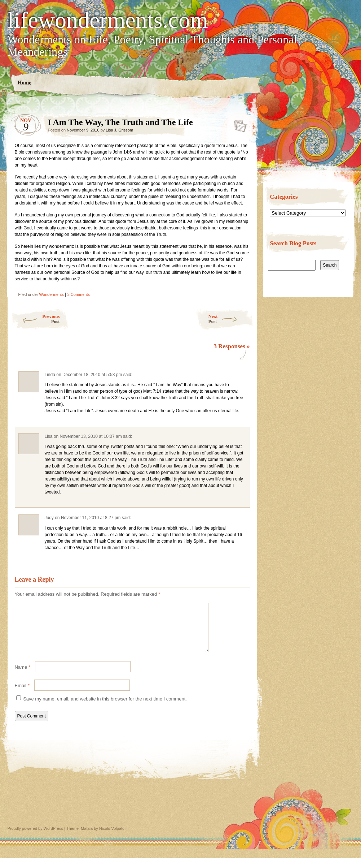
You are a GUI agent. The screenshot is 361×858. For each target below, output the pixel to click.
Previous (35, 319)
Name (22, 675)
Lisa (49, 436)
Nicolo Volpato (111, 837)
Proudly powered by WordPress (35, 837)
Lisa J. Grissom (119, 130)
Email (22, 694)
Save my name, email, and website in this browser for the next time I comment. (105, 707)
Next (231, 319)
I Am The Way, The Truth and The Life (238, 123)
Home (24, 82)
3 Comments (78, 294)
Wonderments (51, 294)
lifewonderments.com (108, 20)
